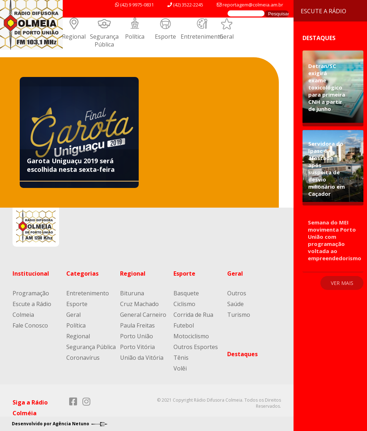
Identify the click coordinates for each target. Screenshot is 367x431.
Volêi (180, 368)
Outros (236, 293)
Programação (31, 293)
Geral (226, 36)
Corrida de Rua (193, 315)
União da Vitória (141, 358)
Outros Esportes (195, 347)
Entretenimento (202, 36)
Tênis (181, 358)
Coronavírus (83, 358)
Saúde (235, 304)
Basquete (186, 293)
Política (134, 36)
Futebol (183, 325)
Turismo (238, 315)
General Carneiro (143, 315)
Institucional (31, 273)
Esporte (165, 36)
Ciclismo (184, 304)
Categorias (82, 273)
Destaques (242, 354)
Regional (74, 36)
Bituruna (132, 293)
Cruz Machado (139, 304)
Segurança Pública (104, 40)
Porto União (136, 336)
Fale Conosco (30, 325)
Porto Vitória (137, 347)
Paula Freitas (137, 325)
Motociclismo (191, 336)
